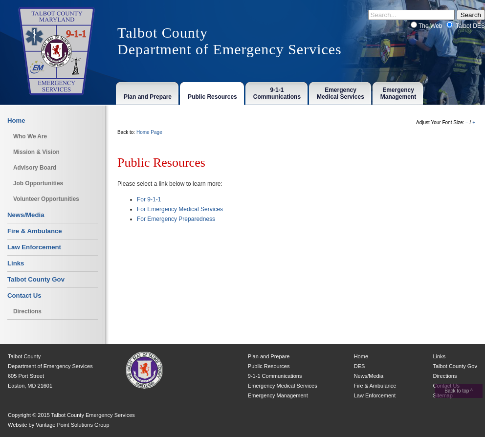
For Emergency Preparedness (176, 219)
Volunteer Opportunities (46, 199)
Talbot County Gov (36, 279)
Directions (27, 311)
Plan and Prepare (269, 356)
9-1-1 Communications (275, 376)
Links (15, 263)
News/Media (25, 214)
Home (16, 120)
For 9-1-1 (149, 199)
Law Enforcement (34, 247)
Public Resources (269, 366)
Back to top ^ (458, 390)
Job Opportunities (38, 183)
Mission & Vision (36, 152)
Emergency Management (278, 395)
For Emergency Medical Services (180, 209)
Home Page (149, 132)
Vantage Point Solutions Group (72, 425)
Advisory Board (34, 167)
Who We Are (30, 136)
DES (359, 366)
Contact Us (24, 295)
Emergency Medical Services (282, 386)
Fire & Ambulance (34, 231)
